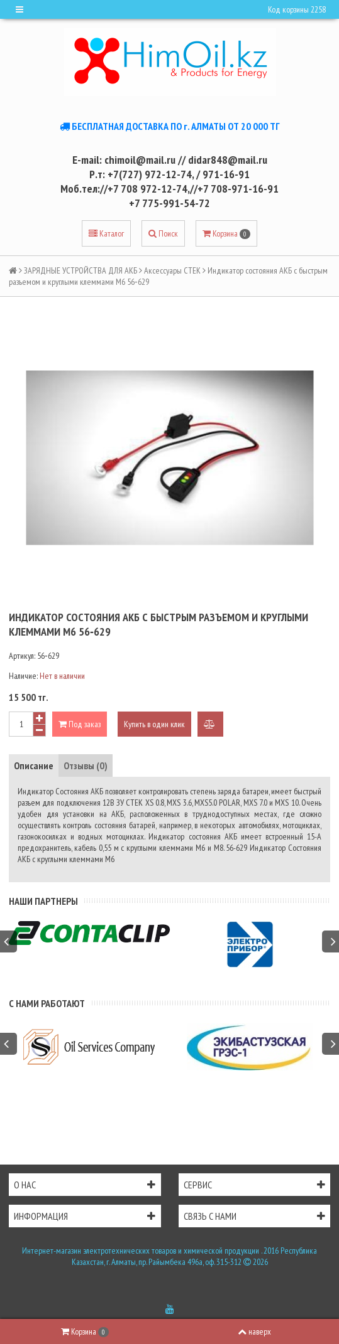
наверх (254, 1331)
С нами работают (47, 1003)
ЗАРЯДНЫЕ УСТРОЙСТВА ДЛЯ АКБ (80, 270)
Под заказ (79, 724)
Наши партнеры (43, 901)
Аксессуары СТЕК (172, 270)
